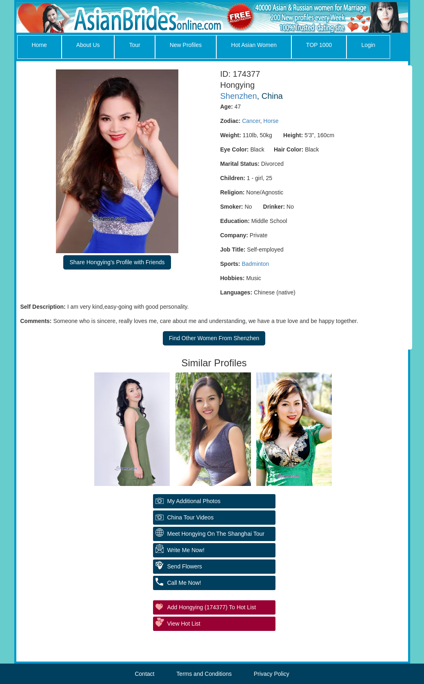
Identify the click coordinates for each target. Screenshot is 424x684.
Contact (144, 674)
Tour (134, 45)
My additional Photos (194, 501)
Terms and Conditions (203, 674)
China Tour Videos (190, 517)
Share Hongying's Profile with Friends (116, 262)
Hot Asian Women (254, 45)
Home (39, 45)
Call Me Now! (184, 582)
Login (368, 45)
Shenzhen (238, 95)
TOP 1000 (319, 45)
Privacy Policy (271, 674)
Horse (270, 121)
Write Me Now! (186, 550)
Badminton (255, 264)
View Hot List (183, 623)
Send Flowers (184, 566)
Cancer (251, 121)
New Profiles (186, 45)
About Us (88, 45)
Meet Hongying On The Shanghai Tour (215, 533)
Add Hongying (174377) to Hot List (211, 607)
